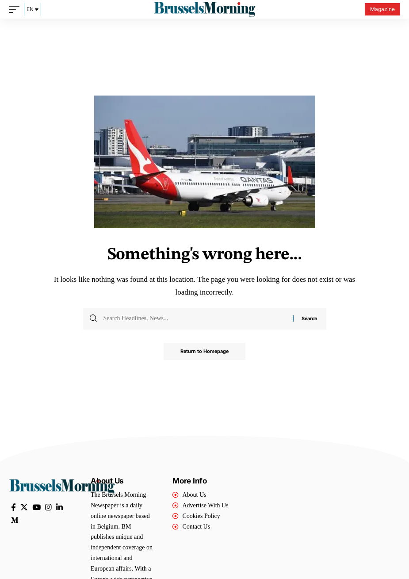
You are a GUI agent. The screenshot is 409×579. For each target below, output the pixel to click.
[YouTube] (36, 507)
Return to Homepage (204, 352)
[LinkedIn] (59, 507)
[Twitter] (24, 507)
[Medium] (15, 520)
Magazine (382, 9)
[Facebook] (13, 507)
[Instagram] (48, 507)
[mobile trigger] (16, 9)
